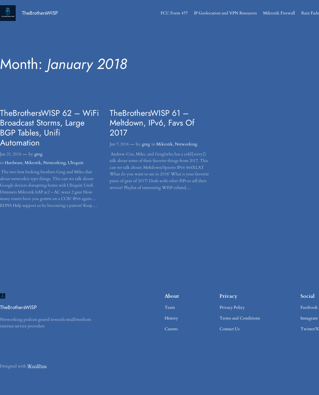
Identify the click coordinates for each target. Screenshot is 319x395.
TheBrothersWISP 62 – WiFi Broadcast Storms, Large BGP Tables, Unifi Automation (49, 128)
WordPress (37, 366)
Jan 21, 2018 (10, 154)
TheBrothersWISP (40, 13)
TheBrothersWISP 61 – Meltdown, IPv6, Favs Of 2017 (152, 123)
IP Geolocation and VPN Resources (225, 13)
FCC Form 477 (174, 13)
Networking (54, 163)
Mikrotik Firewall (279, 13)
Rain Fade (310, 13)
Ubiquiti (75, 163)
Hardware (14, 163)
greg (38, 154)
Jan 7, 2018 (119, 144)
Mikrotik (33, 163)
